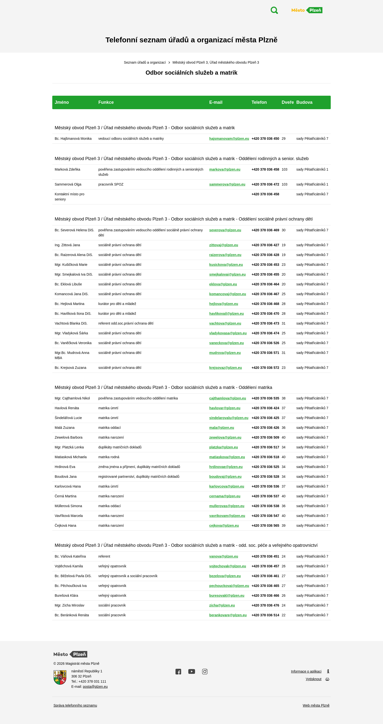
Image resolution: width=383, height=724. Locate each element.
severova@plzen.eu (225, 230)
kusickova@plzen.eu (226, 265)
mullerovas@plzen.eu (227, 506)
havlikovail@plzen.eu (226, 313)
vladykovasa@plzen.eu (228, 333)
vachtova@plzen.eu (225, 323)
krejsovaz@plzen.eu (225, 368)
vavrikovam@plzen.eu (227, 516)
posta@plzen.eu (95, 687)
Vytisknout (318, 679)
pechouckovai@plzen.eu (229, 586)
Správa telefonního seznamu (75, 705)
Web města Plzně (316, 705)
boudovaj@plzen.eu (225, 477)
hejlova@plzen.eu (223, 304)
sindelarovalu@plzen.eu (228, 418)
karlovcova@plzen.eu (226, 486)
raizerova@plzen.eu (225, 255)
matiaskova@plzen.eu (227, 457)
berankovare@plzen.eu (228, 615)
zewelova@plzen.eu (225, 437)
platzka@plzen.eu (223, 447)
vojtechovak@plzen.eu (227, 566)
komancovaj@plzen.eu (227, 294)
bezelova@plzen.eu (225, 576)
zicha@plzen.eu (222, 605)
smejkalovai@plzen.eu (227, 274)
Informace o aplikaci (310, 671)
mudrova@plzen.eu (225, 353)
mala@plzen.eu (221, 428)
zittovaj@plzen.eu (223, 245)
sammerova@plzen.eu (227, 184)
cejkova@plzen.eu (224, 525)
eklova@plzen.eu (223, 284)
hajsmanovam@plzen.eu (229, 138)
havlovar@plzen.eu (224, 408)
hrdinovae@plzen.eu (226, 467)
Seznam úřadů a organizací (145, 62)
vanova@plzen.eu (223, 556)
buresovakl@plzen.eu (227, 595)
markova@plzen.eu (224, 169)
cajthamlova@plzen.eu (227, 398)
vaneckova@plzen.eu (226, 343)
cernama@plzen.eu (224, 496)
